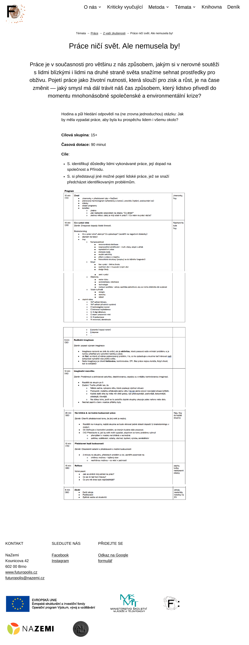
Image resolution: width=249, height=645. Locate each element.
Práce (94, 33)
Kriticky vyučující (125, 7)
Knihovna (212, 7)
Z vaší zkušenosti (114, 33)
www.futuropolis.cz (21, 572)
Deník (233, 7)
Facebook (60, 555)
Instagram (60, 561)
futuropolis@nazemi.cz (24, 578)
